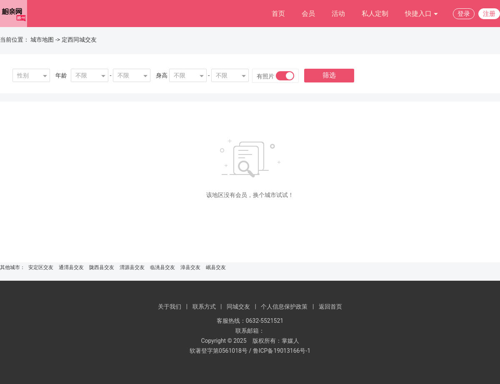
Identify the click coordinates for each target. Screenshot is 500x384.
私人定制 (375, 13)
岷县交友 (216, 267)
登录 (464, 13)
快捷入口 (421, 13)
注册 (489, 13)
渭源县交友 (132, 267)
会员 (308, 13)
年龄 (61, 75)
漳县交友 (190, 267)
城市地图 (42, 39)
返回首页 (330, 306)
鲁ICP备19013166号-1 (281, 350)
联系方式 (204, 306)
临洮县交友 (162, 267)
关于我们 (169, 306)
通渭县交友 (71, 267)
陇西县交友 (101, 267)
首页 (278, 13)
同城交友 (238, 306)
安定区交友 (40, 267)
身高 (162, 75)
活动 (338, 13)
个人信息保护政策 (284, 306)
